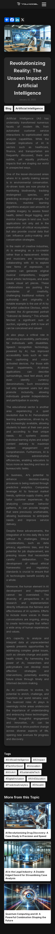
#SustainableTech (30, 772)
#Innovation (33, 766)
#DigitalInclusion (15, 778)
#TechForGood (14, 766)
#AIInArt (10, 772)
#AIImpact (39, 759)
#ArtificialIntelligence (17, 759)
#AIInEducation (36, 778)
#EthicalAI (38, 784)
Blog (8, 108)
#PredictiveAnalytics (17, 784)
